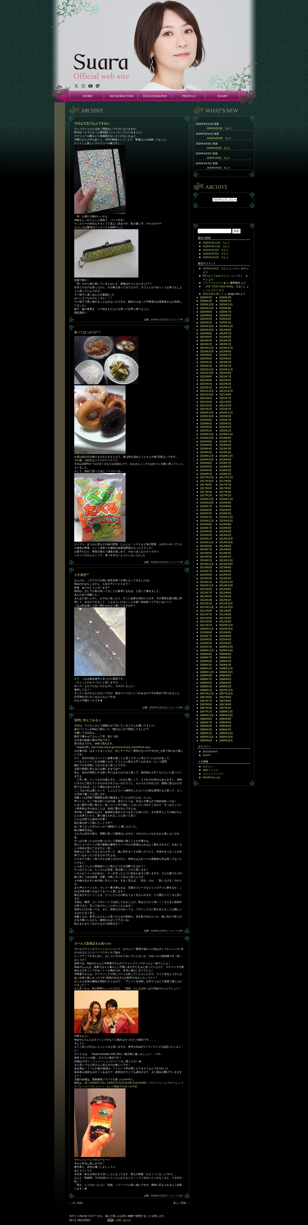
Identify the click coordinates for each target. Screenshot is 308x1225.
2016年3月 (206, 513)
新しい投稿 (181, 1202)
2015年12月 (226, 517)
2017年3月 (225, 491)
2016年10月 (207, 502)
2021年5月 (225, 401)
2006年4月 (225, 725)
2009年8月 (225, 654)
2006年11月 (207, 715)
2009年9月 (206, 654)
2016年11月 (226, 499)
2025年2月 (206, 322)
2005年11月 (207, 736)
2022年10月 (207, 372)
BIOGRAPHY (210, 751)
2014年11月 (207, 542)
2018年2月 (206, 473)
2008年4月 (225, 682)
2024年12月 (207, 326)
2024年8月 (206, 333)
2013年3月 (206, 578)
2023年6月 (206, 358)
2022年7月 (225, 376)
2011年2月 (225, 621)
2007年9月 (206, 697)
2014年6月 (225, 549)
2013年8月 (225, 567)
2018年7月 (225, 463)
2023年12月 (207, 347)
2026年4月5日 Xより (218, 158)
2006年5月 (206, 725)
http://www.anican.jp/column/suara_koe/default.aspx (120, 747)
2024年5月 (225, 336)
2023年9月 (225, 351)
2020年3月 (225, 426)
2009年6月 (225, 657)
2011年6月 (225, 614)
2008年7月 (206, 679)
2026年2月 (206, 300)
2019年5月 (225, 445)
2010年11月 (207, 628)
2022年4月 (206, 383)
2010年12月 (226, 625)
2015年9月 (206, 524)
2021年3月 (225, 405)
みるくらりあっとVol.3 (159, 1174)
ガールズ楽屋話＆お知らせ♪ (93, 943)
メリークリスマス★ (214, 282)
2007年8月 (225, 697)
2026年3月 (225, 297)
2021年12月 (207, 390)
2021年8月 (206, 398)
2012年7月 (206, 592)
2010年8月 (225, 632)
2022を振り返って (213, 293)
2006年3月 (206, 729)
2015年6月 (225, 528)
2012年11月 (207, 585)
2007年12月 (226, 690)
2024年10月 (207, 329)
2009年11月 (207, 650)
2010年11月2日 (159, 1195)
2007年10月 (226, 693)
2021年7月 (225, 398)
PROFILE (188, 96)
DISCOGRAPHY (154, 96)
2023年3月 (225, 362)
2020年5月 (225, 423)
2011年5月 (206, 618)
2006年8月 (225, 718)
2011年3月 (206, 621)
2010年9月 (206, 632)
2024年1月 (225, 344)
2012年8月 (225, 589)
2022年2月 (206, 387)
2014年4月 (225, 553)
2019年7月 (225, 441)
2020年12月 (207, 412)
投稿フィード (210, 770)
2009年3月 (206, 664)
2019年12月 (207, 434)
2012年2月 (225, 600)
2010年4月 (225, 639)
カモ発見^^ (81, 574)
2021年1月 (225, 408)
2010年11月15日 (159, 319)
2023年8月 (206, 354)
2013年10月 (226, 564)
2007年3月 (206, 707)
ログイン (208, 766)
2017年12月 (207, 477)
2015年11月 (207, 520)
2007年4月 (225, 704)
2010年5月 (206, 639)
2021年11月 (226, 390)
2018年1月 (225, 473)
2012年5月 (206, 596)
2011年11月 (207, 607)
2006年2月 (225, 729)
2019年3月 (225, 448)
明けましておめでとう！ (217, 275)
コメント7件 (176, 319)
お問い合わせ (123, 1220)
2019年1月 (225, 452)
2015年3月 (206, 535)
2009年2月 (225, 664)
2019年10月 (207, 437)
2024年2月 (206, 344)
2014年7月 (206, 549)
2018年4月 (206, 470)
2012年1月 (206, 603)
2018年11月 (226, 455)
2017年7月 (225, 484)
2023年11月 (226, 347)
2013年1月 (206, 582)
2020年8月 (206, 419)
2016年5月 (206, 509)
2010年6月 (225, 636)
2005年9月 (206, 740)
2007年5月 (206, 704)
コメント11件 (176, 1195)
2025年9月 (225, 308)
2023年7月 (225, 354)
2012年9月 (206, 589)
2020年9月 (225, 416)
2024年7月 (225, 333)
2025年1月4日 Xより (215, 268)
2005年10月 (226, 736)
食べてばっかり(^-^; (87, 332)
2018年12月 (207, 455)
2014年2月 (225, 556)
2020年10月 (207, 416)
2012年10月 (226, 585)
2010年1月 (206, 646)
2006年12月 (226, 711)
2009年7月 (206, 657)
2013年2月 (225, 578)
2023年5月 (225, 358)
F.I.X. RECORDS (110, 1220)
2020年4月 (206, 426)
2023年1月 (225, 365)
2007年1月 (206, 711)
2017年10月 (207, 481)
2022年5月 (225, 380)
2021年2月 (206, 408)
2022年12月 (207, 369)
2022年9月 (225, 372)
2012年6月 (225, 592)
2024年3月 (225, 340)
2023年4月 (206, 362)
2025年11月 (226, 304)
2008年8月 (225, 675)
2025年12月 (207, 304)
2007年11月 (207, 693)
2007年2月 (225, 707)
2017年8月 (206, 484)
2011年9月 (206, 610)
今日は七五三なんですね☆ (92, 123)
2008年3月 (206, 686)
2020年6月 (206, 423)
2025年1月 (225, 322)
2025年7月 (225, 311)
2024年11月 (226, 326)
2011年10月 (226, 607)
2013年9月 (206, 567)
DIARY (222, 96)
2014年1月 (206, 560)
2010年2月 (225, 643)
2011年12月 (226, 603)
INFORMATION (121, 96)
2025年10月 (207, 308)
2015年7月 (206, 528)
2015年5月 (206, 531)
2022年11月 (226, 369)
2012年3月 (206, 600)
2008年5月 (206, 682)
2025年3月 (225, 318)
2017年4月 (206, 491)
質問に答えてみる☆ (87, 720)
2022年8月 (206, 376)
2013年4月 (225, 574)
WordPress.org (211, 777)
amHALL (128, 1079)
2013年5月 (206, 574)
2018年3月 (225, 470)
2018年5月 (225, 466)
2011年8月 (225, 610)
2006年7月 (206, 722)
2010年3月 (206, 643)
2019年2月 (206, 452)
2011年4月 (225, 618)
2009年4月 (225, 661)
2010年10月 (226, 628)
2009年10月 (226, 650)
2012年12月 (226, 582)
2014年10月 (226, 542)
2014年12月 (226, 538)
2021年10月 (207, 394)
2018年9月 (225, 459)
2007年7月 (206, 700)
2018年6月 (206, 466)
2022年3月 (225, 383)
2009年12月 (226, 646)
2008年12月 (226, 668)
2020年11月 (226, 412)
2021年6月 (206, 401)
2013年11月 (207, 564)
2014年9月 (206, 546)
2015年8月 (225, 524)
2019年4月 (206, 448)
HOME (87, 96)
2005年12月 (226, 733)
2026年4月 (206, 297)
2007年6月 (225, 700)
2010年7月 (206, 636)
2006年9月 (206, 718)
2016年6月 (225, 506)
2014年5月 (206, 553)
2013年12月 (226, 560)
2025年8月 (206, 311)
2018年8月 (206, 463)
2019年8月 (206, 441)
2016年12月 (207, 499)
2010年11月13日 (159, 562)
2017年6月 (206, 488)
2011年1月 (206, 625)
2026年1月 (225, 300)
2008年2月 (225, 686)
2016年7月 (206, 506)
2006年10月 (226, 715)
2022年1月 (225, 387)
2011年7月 (206, 614)
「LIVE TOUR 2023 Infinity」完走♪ (222, 286)
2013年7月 (206, 571)
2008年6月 (225, 679)
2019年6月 (206, 445)
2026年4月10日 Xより (219, 138)
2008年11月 (207, 672)
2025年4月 (206, 318)
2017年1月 (225, 495)
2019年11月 (226, 434)
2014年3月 (206, 556)
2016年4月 (225, 509)
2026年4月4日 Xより (218, 167)
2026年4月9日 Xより (218, 148)
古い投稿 (76, 1202)
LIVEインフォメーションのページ (101, 1061)
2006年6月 (225, 722)
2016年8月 (225, 502)
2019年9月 (225, 437)
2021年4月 (206, 405)
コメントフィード (213, 773)
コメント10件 (176, 707)
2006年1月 (206, 733)
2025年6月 (206, 315)
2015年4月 (225, 531)
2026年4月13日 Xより (219, 128)
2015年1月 (206, 538)
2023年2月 (206, 365)
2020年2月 (206, 430)
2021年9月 (225, 394)
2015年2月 (225, 535)
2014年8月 (225, 546)
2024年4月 (206, 340)
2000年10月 (226, 740)
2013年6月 (225, 571)
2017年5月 (225, 488)
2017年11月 (226, 477)
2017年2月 (206, 495)
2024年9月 (225, 329)
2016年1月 (206, 517)
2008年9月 (206, 675)
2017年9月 (225, 481)
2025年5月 (225, 315)
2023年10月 (207, 351)
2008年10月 (226, 672)
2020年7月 (225, 419)
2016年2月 (225, 513)
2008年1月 (206, 690)
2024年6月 (206, 336)
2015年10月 (226, 520)
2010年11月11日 (158, 707)
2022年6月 (206, 380)
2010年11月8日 (159, 930)
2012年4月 (225, 596)
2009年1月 (206, 668)
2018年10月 (207, 459)
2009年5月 (206, 661)
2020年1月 (225, 430)
